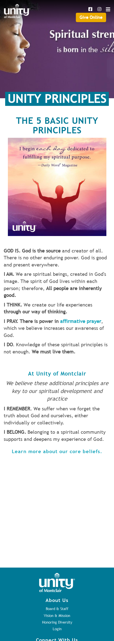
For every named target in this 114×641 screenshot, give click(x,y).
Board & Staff (57, 608)
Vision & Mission (57, 615)
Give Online (91, 17)
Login (57, 628)
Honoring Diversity (57, 622)
